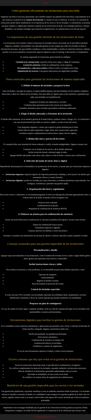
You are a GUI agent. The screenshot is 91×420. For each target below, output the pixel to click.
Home (45, 3)
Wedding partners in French (45, 417)
